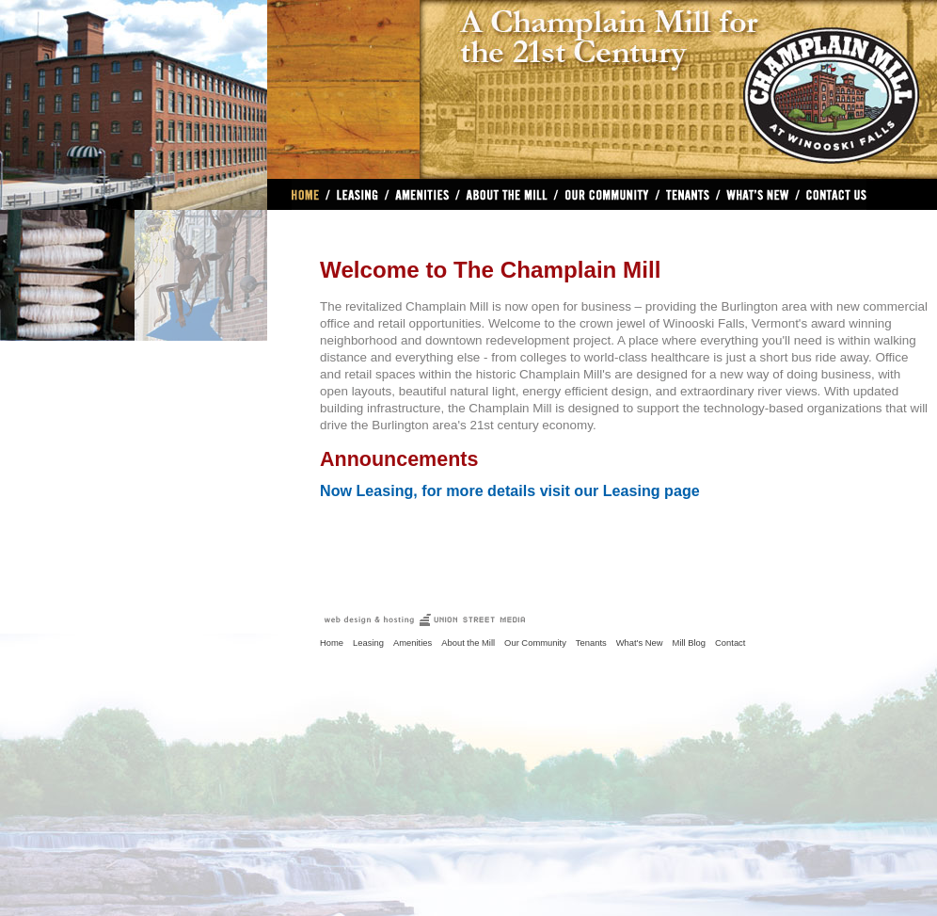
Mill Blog (690, 642)
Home (309, 194)
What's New (758, 194)
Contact (730, 642)
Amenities (422, 194)
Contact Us (833, 194)
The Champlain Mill (678, 82)
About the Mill (468, 642)
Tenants (591, 642)
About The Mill (506, 194)
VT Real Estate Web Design (425, 620)
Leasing (357, 194)
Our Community (606, 194)
